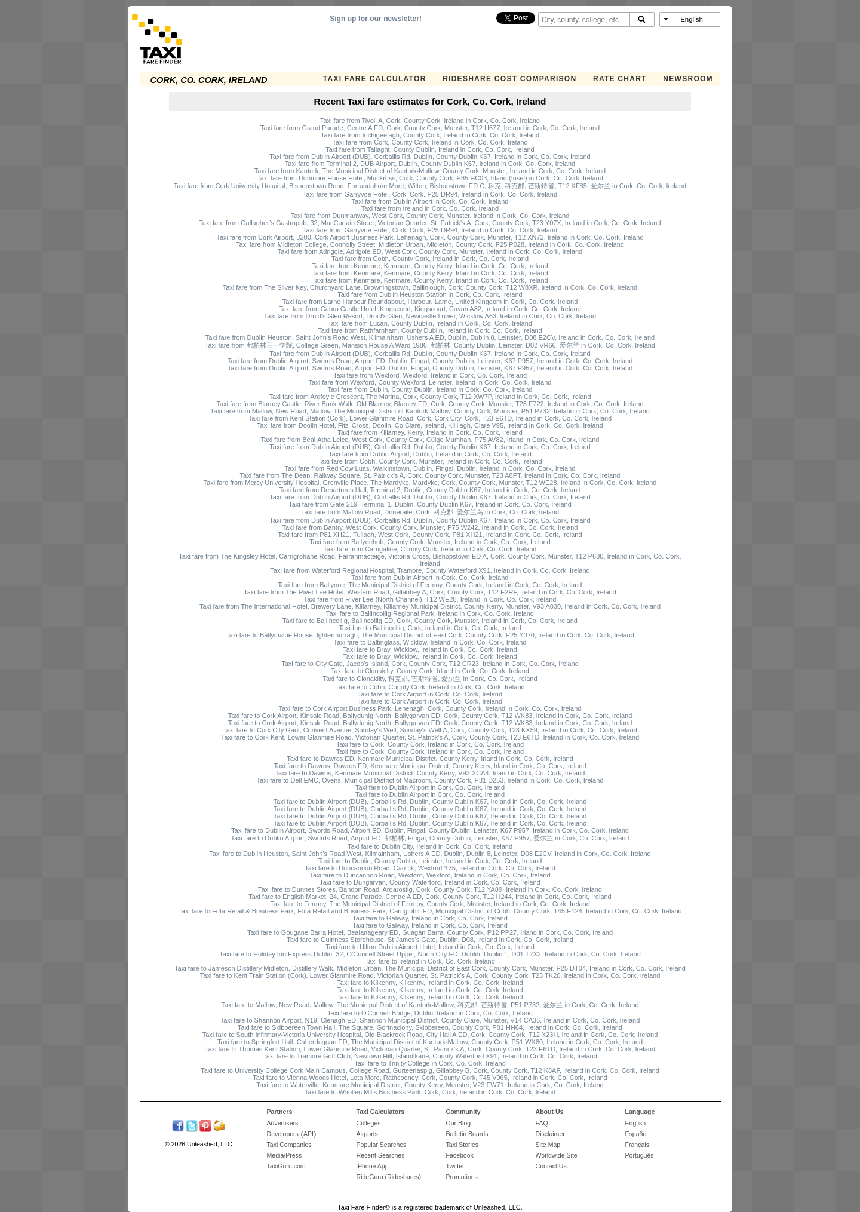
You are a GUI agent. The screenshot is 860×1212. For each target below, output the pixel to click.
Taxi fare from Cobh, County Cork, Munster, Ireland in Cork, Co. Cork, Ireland (430, 461)
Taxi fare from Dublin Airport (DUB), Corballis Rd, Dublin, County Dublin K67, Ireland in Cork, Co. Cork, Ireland (429, 156)
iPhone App (373, 1166)
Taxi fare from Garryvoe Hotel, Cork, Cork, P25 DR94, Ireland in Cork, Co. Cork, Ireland (430, 194)
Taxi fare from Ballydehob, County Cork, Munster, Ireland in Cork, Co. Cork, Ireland (430, 541)
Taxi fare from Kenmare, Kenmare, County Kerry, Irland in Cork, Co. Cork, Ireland (430, 265)
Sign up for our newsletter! (376, 18)
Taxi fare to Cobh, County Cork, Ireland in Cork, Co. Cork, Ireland (429, 687)
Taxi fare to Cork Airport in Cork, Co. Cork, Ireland (430, 694)
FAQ (542, 1123)
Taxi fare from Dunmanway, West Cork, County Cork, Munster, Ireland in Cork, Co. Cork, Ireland (430, 215)
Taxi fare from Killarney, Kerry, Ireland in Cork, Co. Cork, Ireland (430, 432)
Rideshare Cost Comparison (509, 79)
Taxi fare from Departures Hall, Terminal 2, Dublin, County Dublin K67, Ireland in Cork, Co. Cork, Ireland (430, 489)
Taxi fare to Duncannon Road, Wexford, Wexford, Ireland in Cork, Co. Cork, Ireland (429, 875)
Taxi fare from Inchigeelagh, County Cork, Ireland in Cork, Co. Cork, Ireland (430, 135)
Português (639, 1155)
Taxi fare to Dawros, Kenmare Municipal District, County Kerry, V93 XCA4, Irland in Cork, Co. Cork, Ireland (430, 773)
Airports (367, 1133)
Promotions (462, 1176)
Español (636, 1133)
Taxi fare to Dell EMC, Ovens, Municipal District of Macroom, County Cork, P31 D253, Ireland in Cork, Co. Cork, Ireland (430, 780)
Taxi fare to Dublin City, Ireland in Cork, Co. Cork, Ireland (430, 846)
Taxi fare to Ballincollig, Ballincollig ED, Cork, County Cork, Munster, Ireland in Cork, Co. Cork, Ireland (430, 620)
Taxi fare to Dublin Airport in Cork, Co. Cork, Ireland (430, 787)
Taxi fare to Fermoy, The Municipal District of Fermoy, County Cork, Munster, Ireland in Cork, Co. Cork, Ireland (430, 903)
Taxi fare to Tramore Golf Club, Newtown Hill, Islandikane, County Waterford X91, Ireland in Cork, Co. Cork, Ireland (430, 1056)
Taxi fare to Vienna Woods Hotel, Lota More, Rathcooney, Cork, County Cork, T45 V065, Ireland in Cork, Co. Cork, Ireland (430, 1077)
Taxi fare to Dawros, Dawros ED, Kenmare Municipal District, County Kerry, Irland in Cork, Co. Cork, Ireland (430, 765)
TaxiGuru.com (286, 1166)
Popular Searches (382, 1144)
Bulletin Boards (467, 1133)
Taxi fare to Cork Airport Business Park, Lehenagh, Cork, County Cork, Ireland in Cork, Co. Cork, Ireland (430, 708)
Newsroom (688, 79)
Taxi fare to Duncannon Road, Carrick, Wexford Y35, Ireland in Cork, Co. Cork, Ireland (430, 868)
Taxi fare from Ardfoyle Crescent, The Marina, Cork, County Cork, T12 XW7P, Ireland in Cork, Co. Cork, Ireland (430, 396)
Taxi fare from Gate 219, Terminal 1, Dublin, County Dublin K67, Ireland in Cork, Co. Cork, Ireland (430, 504)
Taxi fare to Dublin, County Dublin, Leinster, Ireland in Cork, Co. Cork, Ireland (430, 860)
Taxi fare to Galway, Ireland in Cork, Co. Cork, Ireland (430, 918)
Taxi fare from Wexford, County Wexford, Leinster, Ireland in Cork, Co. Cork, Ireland (430, 382)
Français (637, 1144)
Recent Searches (381, 1155)
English (635, 1123)
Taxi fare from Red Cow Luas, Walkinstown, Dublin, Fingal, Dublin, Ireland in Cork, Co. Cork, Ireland (430, 468)
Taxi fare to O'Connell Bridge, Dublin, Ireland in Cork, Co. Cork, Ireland (430, 1013)
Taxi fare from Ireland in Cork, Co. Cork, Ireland (430, 208)
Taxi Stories (462, 1144)
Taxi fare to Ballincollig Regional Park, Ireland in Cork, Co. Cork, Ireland (430, 613)
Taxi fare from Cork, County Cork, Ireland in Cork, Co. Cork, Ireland (429, 142)
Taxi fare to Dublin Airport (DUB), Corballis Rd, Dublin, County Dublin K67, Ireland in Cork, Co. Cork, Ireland (430, 801)
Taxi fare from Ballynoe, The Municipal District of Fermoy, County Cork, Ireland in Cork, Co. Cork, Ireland (430, 584)
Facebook (460, 1155)
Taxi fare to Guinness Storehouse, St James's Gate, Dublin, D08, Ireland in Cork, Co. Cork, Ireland (430, 939)
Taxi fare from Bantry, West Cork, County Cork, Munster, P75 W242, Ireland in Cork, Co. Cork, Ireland (430, 527)
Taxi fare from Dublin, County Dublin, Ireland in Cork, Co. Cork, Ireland (430, 389)
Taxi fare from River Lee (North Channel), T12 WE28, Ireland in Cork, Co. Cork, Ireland (430, 599)
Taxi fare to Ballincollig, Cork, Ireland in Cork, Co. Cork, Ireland (430, 627)
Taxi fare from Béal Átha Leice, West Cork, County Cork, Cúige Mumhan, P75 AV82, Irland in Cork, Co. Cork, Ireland (430, 439)
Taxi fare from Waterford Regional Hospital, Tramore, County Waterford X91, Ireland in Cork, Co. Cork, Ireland (429, 570)
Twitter (455, 1166)
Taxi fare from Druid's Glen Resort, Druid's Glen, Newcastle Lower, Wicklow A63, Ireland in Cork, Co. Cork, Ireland (430, 316)
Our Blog (458, 1123)
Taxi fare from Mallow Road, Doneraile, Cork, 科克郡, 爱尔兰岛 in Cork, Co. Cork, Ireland (430, 512)
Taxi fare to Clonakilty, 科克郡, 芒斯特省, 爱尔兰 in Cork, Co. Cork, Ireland (429, 678)
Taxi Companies (289, 1144)
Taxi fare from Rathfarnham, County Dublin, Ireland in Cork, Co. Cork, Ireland (430, 330)
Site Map (548, 1144)
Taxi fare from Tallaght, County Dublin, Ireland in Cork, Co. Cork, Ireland (430, 149)
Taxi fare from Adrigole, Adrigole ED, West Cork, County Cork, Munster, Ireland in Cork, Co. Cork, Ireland (430, 251)
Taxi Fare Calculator (374, 79)
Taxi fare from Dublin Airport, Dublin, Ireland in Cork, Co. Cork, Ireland (430, 454)
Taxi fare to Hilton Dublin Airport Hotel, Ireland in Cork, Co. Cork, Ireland (430, 946)
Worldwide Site (557, 1155)
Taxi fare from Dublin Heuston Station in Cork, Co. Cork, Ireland (429, 294)
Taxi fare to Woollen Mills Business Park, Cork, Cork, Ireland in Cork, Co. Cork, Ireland (430, 1092)
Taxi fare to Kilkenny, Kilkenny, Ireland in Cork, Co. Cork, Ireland (430, 982)
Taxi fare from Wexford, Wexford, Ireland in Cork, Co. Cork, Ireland (430, 375)
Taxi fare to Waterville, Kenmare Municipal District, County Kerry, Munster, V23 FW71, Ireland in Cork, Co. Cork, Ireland (429, 1084)
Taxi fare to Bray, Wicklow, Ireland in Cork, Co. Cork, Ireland (430, 649)
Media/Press (284, 1155)
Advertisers (283, 1123)
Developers (283, 1133)
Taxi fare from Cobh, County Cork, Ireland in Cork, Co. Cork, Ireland (430, 258)
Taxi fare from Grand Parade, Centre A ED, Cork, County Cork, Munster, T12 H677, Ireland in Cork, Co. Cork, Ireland (430, 127)
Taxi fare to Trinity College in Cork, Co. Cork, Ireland (430, 1063)
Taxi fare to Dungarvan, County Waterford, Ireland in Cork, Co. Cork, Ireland (430, 882)
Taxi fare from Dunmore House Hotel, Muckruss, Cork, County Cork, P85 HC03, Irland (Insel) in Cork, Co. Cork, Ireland (430, 178)
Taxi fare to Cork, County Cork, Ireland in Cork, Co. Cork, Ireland (430, 744)
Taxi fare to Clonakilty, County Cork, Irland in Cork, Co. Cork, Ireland (430, 670)
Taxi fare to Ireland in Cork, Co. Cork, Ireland (430, 961)
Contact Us (551, 1166)
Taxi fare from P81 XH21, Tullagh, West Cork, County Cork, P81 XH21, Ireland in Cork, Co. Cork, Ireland (430, 534)
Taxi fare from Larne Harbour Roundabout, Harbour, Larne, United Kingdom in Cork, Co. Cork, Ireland (430, 301)
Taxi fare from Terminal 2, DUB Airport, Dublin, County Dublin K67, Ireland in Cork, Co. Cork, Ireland (430, 163)
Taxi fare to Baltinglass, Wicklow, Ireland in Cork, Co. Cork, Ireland (430, 642)
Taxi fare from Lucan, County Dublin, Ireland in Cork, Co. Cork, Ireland (430, 323)
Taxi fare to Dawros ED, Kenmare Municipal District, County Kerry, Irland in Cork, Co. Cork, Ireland (430, 758)
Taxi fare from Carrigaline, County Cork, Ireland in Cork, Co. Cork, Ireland (429, 549)
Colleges (369, 1123)
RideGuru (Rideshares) (389, 1176)
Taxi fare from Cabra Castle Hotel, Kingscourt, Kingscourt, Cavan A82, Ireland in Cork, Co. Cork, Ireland (430, 308)
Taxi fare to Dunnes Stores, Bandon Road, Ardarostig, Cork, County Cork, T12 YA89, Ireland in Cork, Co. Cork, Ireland (430, 889)
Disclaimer (550, 1133)
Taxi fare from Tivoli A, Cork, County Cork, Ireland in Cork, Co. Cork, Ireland (430, 120)
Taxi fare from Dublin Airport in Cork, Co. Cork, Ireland (430, 201)
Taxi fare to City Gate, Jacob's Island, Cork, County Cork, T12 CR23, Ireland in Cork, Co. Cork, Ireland (430, 663)
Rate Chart (620, 79)
